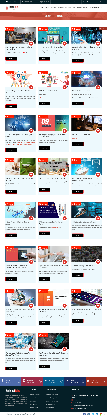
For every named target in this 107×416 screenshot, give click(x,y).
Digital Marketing (50, 404)
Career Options (33, 404)
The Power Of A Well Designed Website (51, 47)
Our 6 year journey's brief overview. (83, 266)
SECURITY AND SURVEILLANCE (81, 134)
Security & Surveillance (52, 401)
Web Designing (50, 407)
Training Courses (34, 407)
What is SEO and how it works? (81, 91)
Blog (74, 7)
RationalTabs (55, 227)
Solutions (54, 7)
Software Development (52, 394)
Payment (79, 7)
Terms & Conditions (35, 394)
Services (47, 7)
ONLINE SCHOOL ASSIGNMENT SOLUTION (52, 178)
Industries (61, 7)
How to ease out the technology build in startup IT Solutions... (17, 354)
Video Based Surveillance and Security (84, 222)
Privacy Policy (33, 398)
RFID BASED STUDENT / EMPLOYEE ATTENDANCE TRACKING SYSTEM (16, 267)
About (41, 7)
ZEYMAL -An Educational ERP (48, 91)
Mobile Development (51, 398)
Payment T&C (33, 401)
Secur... (74, 138)
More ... (11, 58)
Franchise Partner (94, 7)
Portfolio (68, 7)
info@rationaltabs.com (13, 2)
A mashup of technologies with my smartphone (86, 309)
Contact (85, 7)
